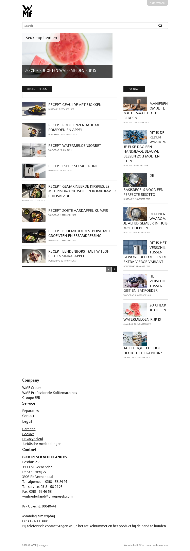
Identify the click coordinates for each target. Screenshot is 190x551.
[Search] (84, 25)
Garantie (29, 429)
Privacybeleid (32, 439)
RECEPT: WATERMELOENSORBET (74, 145)
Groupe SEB (31, 398)
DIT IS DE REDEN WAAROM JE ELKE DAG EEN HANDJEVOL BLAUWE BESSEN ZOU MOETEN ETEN (144, 146)
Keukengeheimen (41, 37)
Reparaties (30, 411)
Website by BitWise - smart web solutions (146, 545)
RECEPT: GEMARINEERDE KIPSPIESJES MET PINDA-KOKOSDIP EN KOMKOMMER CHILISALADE (82, 191)
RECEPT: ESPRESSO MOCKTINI (72, 166)
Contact (28, 416)
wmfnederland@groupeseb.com (47, 496)
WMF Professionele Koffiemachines (49, 393)
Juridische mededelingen (41, 444)
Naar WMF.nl (157, 2)
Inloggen (43, 545)
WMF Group (31, 388)
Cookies (28, 434)
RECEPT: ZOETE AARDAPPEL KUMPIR (78, 210)
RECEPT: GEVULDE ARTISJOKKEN (75, 104)
